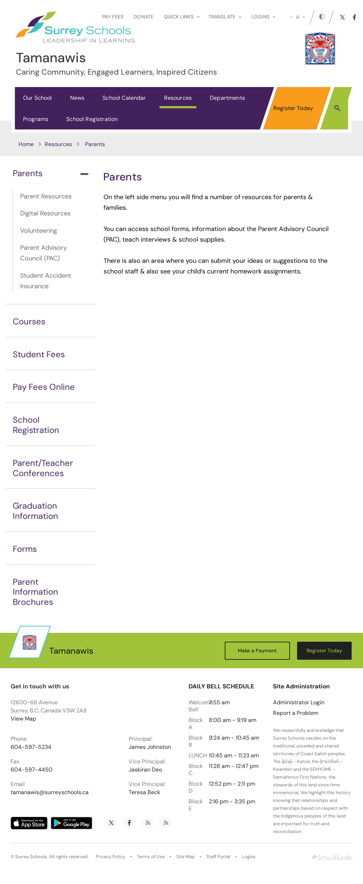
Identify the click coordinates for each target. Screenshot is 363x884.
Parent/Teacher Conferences (43, 468)
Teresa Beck (144, 792)
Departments (227, 98)
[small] (291, 17)
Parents (50, 173)
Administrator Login (298, 702)
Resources (178, 98)
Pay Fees (112, 16)
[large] (304, 17)
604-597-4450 (31, 769)
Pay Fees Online (44, 386)
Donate (143, 16)
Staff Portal (218, 857)
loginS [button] (263, 16)
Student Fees (39, 354)
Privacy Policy (110, 857)
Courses (29, 321)
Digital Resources (45, 213)
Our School (37, 98)
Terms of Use (150, 857)
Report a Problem (295, 713)
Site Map (185, 857)
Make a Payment (257, 650)
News (77, 98)
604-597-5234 (31, 747)
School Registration (92, 119)
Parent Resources (46, 196)
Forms (25, 548)
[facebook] (354, 17)
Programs (35, 119)
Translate (225, 16)
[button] (337, 108)
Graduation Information (35, 510)
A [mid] (297, 17)
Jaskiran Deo (145, 769)
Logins (249, 857)
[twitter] (342, 17)
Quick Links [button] (182, 16)
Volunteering (38, 230)
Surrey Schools (31, 857)
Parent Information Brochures (35, 592)
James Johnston (150, 747)
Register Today (293, 108)
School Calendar (124, 98)
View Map (23, 718)
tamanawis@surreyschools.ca (50, 792)
